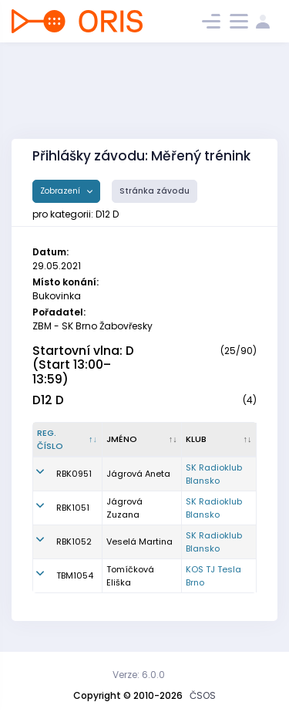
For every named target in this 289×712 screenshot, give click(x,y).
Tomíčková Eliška (130, 576)
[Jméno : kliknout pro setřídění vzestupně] (142, 440)
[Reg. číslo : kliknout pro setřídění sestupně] (67, 440)
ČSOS (203, 695)
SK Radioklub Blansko (214, 474)
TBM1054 (74, 575)
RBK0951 (74, 473)
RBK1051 (72, 507)
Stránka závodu (154, 191)
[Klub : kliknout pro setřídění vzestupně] (219, 440)
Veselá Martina (139, 541)
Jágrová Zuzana (124, 508)
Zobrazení (61, 191)
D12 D (48, 400)
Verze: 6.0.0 (139, 674)
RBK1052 (74, 541)
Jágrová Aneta (138, 473)
